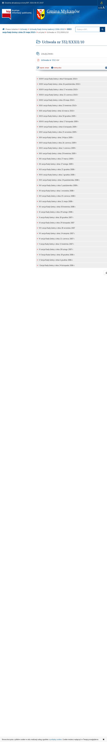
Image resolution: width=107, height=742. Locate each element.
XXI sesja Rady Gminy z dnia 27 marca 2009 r (56, 159)
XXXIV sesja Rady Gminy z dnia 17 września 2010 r (58, 89)
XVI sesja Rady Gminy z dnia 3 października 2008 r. (58, 185)
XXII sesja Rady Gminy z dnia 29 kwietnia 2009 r (57, 153)
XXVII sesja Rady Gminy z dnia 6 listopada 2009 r (58, 127)
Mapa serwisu (63, 716)
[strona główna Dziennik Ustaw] (17, 677)
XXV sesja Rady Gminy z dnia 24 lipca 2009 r (56, 137)
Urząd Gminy (9, 41)
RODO (6, 636)
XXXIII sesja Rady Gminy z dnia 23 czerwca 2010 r (58, 95)
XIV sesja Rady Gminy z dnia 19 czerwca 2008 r (57, 196)
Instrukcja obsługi (64, 722)
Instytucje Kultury (12, 621)
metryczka (56, 68)
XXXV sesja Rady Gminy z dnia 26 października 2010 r (59, 84)
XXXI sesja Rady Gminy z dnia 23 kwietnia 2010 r (58, 105)
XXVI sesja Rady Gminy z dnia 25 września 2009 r (58, 132)
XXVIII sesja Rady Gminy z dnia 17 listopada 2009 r (58, 121)
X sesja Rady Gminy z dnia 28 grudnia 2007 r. (56, 217)
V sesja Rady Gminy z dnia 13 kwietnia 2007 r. (56, 244)
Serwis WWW (12, 730)
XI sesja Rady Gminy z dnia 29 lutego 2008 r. (56, 212)
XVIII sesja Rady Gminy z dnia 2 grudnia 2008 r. (57, 175)
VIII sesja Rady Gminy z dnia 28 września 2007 (57, 228)
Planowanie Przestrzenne (15, 606)
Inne (6, 644)
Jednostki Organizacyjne (15, 614)
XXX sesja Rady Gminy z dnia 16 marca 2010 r (56, 111)
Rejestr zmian (63, 724)
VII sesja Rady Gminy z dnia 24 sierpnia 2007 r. (57, 233)
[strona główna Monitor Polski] (17, 688)
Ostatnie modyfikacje (66, 719)
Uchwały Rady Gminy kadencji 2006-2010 (47, 29)
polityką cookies (56, 739)
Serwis (8, 651)
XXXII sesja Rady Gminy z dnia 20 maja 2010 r (56, 100)
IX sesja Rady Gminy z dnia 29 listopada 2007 (56, 223)
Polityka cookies (64, 730)
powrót (100, 68)
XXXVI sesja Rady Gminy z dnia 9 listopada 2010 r (58, 79)
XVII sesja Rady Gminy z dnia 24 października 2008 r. (59, 180)
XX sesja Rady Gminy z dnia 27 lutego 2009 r (56, 164)
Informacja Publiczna (13, 629)
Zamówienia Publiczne (14, 599)
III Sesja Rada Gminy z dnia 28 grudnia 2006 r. (56, 254)
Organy (7, 49)
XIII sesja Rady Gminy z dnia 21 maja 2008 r (56, 201)
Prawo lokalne (10, 56)
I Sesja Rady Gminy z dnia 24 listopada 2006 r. (56, 265)
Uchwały (23, 29)
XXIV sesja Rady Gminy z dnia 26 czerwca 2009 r (57, 143)
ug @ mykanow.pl (14, 727)
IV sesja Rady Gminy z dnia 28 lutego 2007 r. (56, 249)
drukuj (100, 273)
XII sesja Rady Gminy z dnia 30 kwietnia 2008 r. (57, 207)
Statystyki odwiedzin (66, 727)
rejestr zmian (43, 67)
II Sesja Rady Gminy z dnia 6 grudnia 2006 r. (56, 260)
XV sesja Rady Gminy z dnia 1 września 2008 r (56, 191)
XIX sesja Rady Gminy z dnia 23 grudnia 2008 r (57, 169)
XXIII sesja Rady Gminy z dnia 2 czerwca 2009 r (57, 148)
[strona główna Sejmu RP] (17, 664)
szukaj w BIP (102, 29)
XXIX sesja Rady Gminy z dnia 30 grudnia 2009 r (57, 116)
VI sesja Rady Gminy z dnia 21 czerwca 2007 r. (56, 238)
